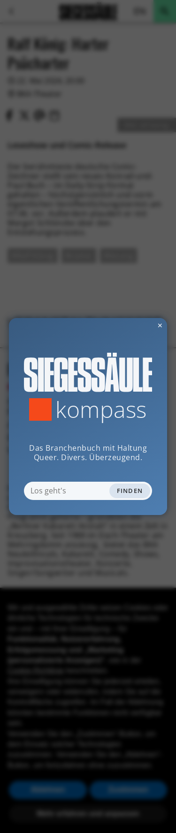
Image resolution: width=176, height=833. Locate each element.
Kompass (101, 409)
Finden (130, 490)
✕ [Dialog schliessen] (137, 325)
